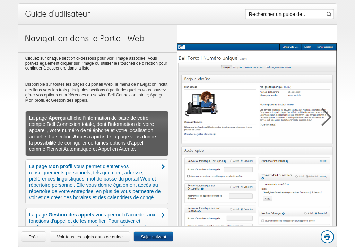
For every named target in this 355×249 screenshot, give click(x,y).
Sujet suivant (153, 236)
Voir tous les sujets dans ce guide (90, 236)
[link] (33, 236)
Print (327, 237)
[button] (323, 116)
